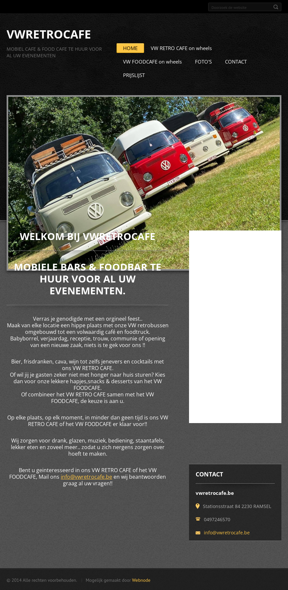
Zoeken (275, 7)
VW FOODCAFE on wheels (152, 61)
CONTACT (236, 61)
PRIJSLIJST (134, 74)
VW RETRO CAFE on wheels (181, 47)
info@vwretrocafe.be (86, 476)
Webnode (141, 580)
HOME (130, 47)
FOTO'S (203, 61)
